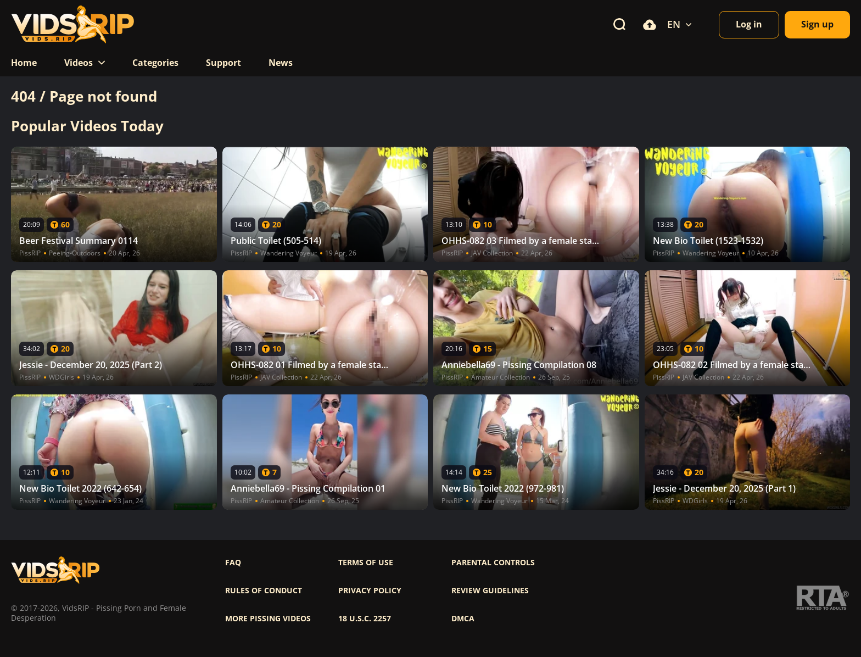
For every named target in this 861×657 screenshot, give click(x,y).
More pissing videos (268, 618)
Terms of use (365, 562)
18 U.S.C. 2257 (364, 618)
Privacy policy (369, 590)
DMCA (462, 618)
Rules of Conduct (263, 590)
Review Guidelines (490, 590)
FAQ (233, 562)
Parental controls (493, 562)
